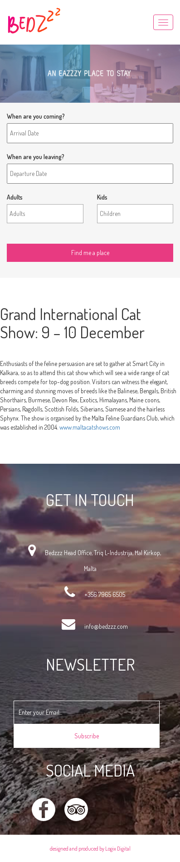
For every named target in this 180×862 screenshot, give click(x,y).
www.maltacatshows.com (89, 427)
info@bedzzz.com (106, 626)
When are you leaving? (35, 156)
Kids (102, 197)
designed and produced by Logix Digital (90, 848)
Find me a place (27, 237)
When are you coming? (36, 116)
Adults (15, 197)
